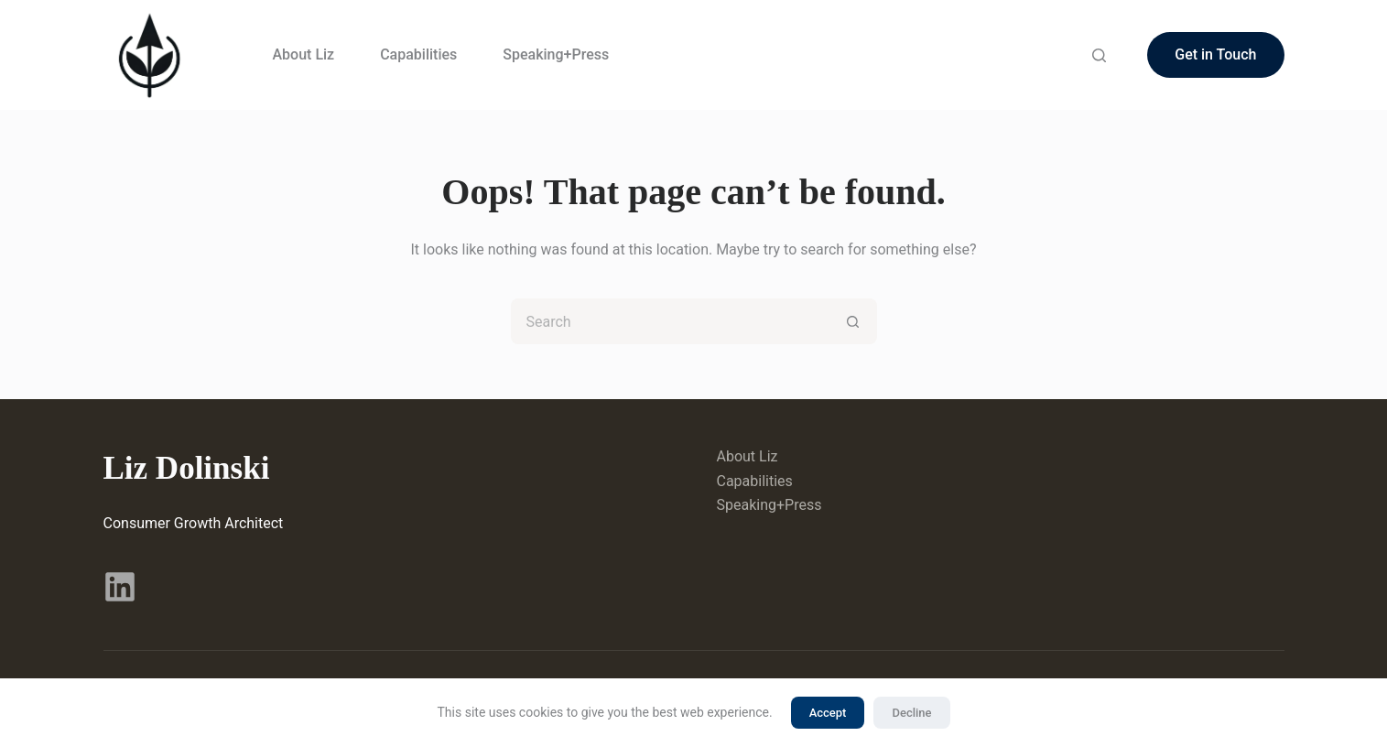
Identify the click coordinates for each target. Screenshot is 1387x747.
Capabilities (418, 54)
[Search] (1099, 55)
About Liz (304, 54)
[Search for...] (671, 321)
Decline (911, 713)
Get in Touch (1215, 54)
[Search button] (854, 321)
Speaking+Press (556, 54)
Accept (828, 713)
